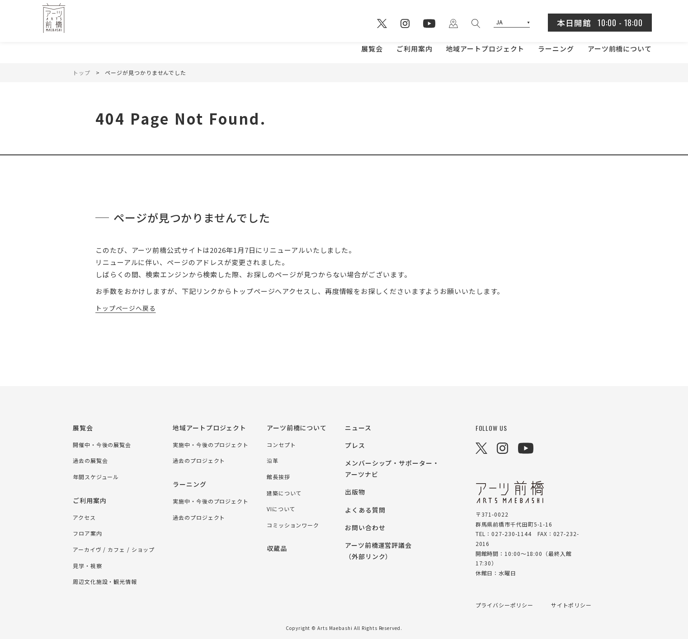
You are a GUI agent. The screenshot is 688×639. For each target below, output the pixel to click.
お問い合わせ (365, 527)
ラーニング (556, 48)
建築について (284, 493)
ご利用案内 (414, 48)
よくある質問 (365, 509)
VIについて (281, 509)
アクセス (84, 517)
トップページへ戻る (127, 308)
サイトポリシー (571, 605)
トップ (81, 72)
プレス (355, 445)
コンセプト (281, 444)
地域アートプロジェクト (485, 48)
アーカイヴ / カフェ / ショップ (114, 549)
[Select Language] (512, 23)
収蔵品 (277, 548)
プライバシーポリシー (505, 605)
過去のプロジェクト (199, 460)
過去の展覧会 (90, 460)
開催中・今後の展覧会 (102, 444)
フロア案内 (87, 533)
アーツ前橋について (620, 48)
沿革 (272, 460)
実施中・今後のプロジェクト (211, 444)
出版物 (355, 491)
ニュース (358, 427)
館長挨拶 (278, 476)
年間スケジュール (96, 476)
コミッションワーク (293, 525)
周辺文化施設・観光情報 (105, 581)
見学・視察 (87, 565)
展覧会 (372, 48)
